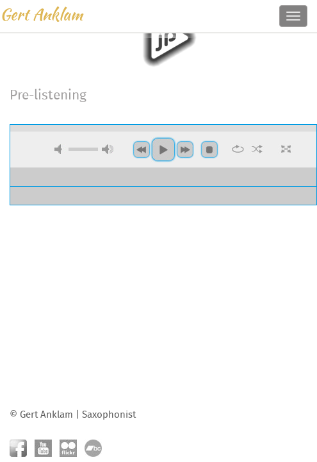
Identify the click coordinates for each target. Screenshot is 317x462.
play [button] (163, 38)
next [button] (185, 149)
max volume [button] (107, 149)
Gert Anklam (41, 14)
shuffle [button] (257, 149)
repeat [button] (238, 149)
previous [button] (141, 149)
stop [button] (209, 149)
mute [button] (60, 149)
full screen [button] (286, 149)
